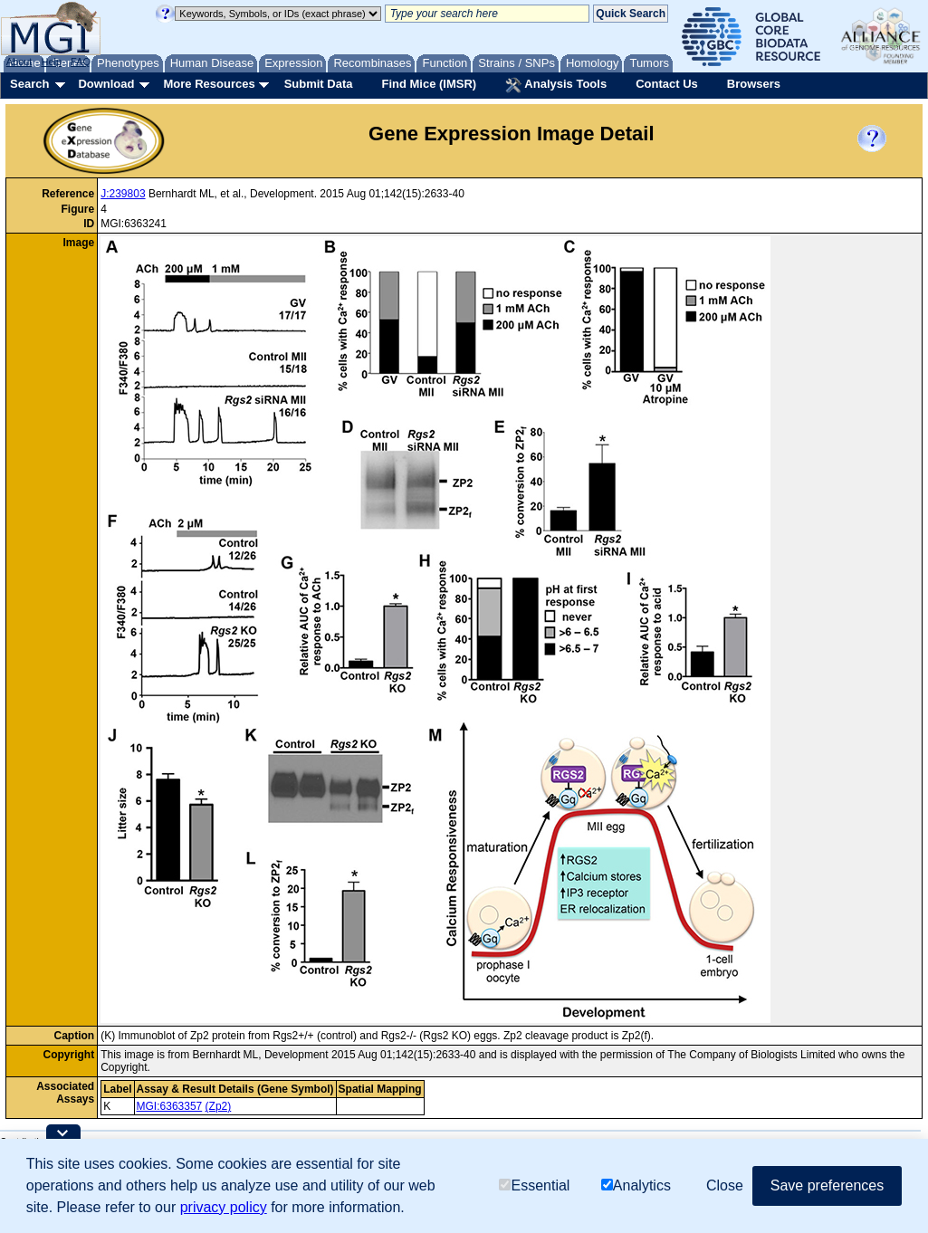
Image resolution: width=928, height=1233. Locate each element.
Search (29, 84)
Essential (534, 1185)
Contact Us (667, 84)
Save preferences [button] (827, 1185)
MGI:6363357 (170, 1106)
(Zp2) (219, 1106)
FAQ (81, 61)
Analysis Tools (556, 85)
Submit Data (318, 84)
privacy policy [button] (223, 1207)
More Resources (208, 84)
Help (51, 61)
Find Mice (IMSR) (428, 84)
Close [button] (724, 1185)
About (19, 61)
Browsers (753, 84)
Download (106, 84)
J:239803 (122, 193)
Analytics (636, 1185)
